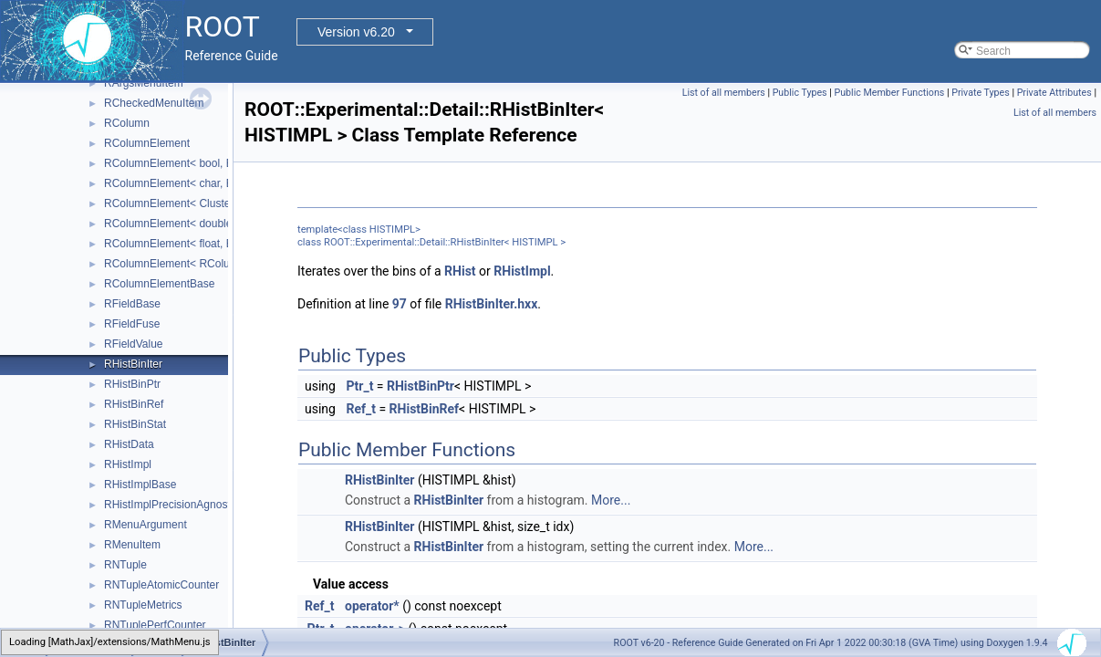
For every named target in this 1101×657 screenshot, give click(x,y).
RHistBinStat (135, 424)
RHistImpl (127, 464)
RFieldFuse (132, 324)
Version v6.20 (356, 32)
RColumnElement (147, 143)
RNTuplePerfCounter (155, 625)
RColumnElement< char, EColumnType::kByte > (221, 183)
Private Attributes (1054, 93)
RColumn (127, 123)
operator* (372, 606)
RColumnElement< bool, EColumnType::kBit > (216, 163)
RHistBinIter (133, 364)
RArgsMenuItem (143, 83)
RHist (460, 271)
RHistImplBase (140, 484)
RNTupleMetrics (143, 605)
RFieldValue (133, 344)
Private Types (980, 93)
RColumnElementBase (159, 283)
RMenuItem (132, 544)
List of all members (723, 93)
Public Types (800, 93)
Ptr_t (359, 386)
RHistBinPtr (132, 384)
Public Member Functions (889, 93)
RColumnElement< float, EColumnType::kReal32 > (227, 243)
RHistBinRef (133, 404)
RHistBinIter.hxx (491, 304)
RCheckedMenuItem (153, 103)
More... (610, 500)
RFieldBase (132, 303)
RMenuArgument (145, 524)
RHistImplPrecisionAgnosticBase (184, 504)
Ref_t (361, 409)
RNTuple (125, 564)
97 (399, 304)
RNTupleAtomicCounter (161, 585)
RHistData (129, 444)
